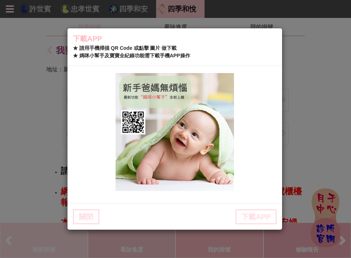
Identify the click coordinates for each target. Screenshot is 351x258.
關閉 (86, 217)
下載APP (256, 217)
